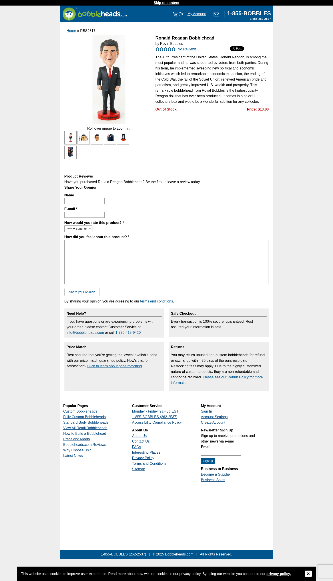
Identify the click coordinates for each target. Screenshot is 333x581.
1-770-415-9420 (128, 332)
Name (69, 195)
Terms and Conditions (149, 463)
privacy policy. (278, 574)
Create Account (213, 422)
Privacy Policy (143, 458)
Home (71, 31)
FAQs (136, 447)
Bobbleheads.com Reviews (84, 445)
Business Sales (213, 480)
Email (205, 447)
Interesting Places (146, 452)
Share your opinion (82, 292)
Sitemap (138, 469)
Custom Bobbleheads (80, 411)
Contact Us (141, 441)
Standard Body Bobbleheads (86, 422)
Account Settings (214, 417)
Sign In (206, 411)
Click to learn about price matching (114, 366)
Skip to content (166, 3)
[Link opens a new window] (249, 14)
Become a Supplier (216, 474)
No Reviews (187, 49)
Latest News (73, 456)
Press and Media (76, 439)
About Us (139, 436)
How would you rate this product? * (94, 223)
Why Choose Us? (77, 450)
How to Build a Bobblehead (84, 433)
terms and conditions (156, 301)
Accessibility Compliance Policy (156, 422)
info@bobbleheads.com (85, 332)
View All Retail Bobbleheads (85, 428)
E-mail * (71, 209)
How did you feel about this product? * (96, 237)
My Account (196, 14)
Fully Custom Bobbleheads (84, 417)
